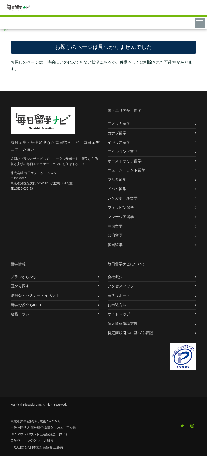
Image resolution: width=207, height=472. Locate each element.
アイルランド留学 (123, 152)
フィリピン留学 (121, 208)
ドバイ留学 (117, 189)
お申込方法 (117, 305)
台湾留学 (115, 235)
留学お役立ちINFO (26, 305)
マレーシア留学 (121, 217)
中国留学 (115, 226)
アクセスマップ (121, 286)
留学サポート (119, 295)
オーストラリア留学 (125, 161)
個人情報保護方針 (123, 324)
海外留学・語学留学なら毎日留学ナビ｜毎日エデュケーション (55, 146)
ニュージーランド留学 (126, 170)
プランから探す (24, 277)
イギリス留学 (119, 142)
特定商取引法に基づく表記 (130, 333)
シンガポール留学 (123, 198)
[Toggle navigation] (200, 22)
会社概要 (115, 277)
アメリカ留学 (119, 123)
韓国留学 (115, 245)
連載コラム (20, 314)
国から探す (20, 286)
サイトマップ (119, 314)
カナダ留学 (117, 133)
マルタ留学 (117, 180)
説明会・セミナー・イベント (35, 295)
